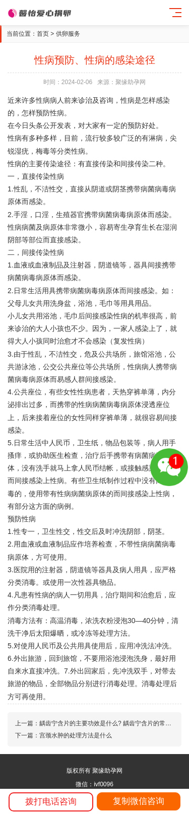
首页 (43, 33)
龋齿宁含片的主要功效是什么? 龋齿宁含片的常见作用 (111, 723)
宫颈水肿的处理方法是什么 (75, 735)
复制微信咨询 (138, 801)
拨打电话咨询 (51, 801)
